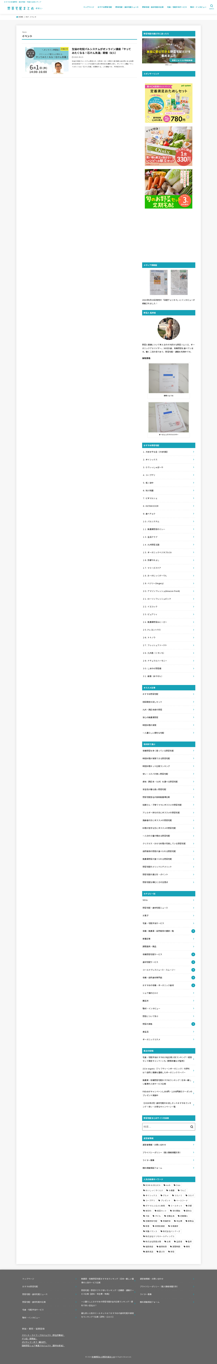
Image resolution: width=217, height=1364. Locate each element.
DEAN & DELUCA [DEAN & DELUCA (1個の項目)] (152, 1185)
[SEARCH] (211, 7)
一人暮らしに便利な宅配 (153, 732)
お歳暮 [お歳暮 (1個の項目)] (172, 1190)
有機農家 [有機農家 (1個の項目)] (174, 1226)
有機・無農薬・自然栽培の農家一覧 (158, 931)
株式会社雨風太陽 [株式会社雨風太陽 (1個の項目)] (153, 1241)
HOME (21, 17)
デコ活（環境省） (29, 1338)
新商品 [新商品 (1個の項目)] (191, 1221)
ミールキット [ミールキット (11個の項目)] (176, 1205)
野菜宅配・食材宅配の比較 (153, 7)
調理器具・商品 (149, 946)
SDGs (145, 900)
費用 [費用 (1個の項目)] (188, 1246)
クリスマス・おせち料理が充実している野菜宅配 (164, 843)
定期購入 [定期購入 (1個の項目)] (184, 1215)
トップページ (88, 7)
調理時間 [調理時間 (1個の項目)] (176, 1246)
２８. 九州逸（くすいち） (154, 653)
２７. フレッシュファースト (155, 645)
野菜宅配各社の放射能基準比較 (156, 797)
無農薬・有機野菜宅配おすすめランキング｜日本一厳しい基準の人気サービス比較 (107, 1280)
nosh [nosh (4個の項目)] (168, 1185)
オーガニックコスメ (151, 1039)
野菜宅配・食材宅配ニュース (127, 7)
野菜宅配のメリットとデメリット (157, 866)
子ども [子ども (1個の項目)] (158, 1215)
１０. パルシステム (151, 521)
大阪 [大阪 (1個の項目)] (147, 1215)
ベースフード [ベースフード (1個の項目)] (182, 1200)
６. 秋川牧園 (148, 490)
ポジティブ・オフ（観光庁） (34, 1342)
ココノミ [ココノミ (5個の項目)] (178, 1195)
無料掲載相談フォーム (152, 1168)
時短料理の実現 (149, 725)
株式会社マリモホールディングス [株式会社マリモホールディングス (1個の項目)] (160, 1236)
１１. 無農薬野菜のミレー (154, 529)
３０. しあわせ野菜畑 (152, 668)
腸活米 (145, 1000)
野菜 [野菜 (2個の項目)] (172, 1251)
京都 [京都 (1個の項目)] (190, 1205)
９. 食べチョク (149, 513)
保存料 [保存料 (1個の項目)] (148, 1210)
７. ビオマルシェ (150, 498)
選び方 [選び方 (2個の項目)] (162, 1251)
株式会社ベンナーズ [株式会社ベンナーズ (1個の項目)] (171, 1231)
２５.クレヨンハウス (152, 629)
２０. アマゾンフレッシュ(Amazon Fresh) (161, 591)
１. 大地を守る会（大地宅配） (156, 451)
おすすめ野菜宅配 (105, 7)
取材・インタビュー (198, 7)
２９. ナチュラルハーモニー (155, 660)
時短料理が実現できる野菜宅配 (156, 758)
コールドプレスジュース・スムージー (159, 969)
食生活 (145, 1031)
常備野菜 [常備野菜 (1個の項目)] (167, 1221)
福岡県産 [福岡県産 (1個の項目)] (149, 1246)
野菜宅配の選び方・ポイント (155, 874)
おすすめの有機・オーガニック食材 (158, 985)
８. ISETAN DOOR (150, 506)
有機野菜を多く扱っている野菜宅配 (158, 750)
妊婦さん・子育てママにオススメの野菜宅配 (162, 804)
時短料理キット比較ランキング (156, 766)
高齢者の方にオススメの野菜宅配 (157, 820)
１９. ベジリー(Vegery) (153, 583)
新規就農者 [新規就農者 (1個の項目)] (160, 1226)
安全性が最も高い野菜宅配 (154, 789)
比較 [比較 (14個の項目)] (169, 1241)
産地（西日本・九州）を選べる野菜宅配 (160, 781)
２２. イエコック (150, 606)
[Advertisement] (168, 235)
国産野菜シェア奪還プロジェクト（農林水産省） (43, 1345)
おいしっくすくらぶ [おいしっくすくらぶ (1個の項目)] (154, 1190)
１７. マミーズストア (152, 567)
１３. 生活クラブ (150, 536)
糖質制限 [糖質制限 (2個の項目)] (163, 1246)
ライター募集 (148, 1160)
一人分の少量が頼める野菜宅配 (156, 835)
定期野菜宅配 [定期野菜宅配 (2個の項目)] (151, 1221)
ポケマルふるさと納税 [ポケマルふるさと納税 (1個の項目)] (155, 1205)
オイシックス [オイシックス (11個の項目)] (151, 1195)
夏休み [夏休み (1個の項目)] (189, 1210)
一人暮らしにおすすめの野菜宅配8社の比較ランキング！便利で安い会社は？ (107, 1303)
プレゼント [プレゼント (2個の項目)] (166, 1200)
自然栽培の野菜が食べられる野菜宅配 (159, 851)
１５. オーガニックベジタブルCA (157, 552)
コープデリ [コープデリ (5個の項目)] (150, 1200)
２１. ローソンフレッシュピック (157, 598)
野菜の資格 (147, 1024)
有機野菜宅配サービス (152, 954)
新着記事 (146, 938)
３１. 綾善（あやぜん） (153, 676)
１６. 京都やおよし (151, 560)
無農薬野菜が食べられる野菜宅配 (157, 859)
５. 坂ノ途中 (148, 482)
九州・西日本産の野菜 (152, 709)
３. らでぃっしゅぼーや (153, 467)
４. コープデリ (149, 475)
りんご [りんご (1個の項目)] (183, 1190)
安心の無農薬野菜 (150, 717)
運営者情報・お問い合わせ (154, 1144)
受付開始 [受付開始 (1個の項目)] (176, 1210)
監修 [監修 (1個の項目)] (190, 1241)
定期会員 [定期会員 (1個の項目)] (170, 1215)
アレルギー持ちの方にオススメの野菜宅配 (161, 812)
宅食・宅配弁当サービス (177, 7)
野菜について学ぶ (150, 1016)
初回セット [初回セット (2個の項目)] (162, 1210)
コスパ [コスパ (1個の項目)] (191, 1195)
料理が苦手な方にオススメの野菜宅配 (159, 828)
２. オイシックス (150, 459)
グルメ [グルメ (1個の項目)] (166, 1195)
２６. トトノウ (149, 637)
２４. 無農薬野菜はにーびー (155, 622)
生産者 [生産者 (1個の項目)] (179, 1241)
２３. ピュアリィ (150, 614)
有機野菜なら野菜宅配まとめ (103, 1356)
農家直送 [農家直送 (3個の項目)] (149, 1251)
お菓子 (145, 915)
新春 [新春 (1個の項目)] (147, 1226)
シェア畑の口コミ (150, 993)
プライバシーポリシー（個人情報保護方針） (162, 1152)
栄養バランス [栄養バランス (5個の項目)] (151, 1231)
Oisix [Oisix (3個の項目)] (178, 1185)
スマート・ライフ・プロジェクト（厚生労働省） (43, 1335)
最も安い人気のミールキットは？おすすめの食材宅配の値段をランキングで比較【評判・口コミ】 (107, 1315)
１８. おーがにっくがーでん (155, 575)
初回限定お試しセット (152, 701)
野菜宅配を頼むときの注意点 (155, 882)
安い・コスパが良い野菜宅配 (155, 773)
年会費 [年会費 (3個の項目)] (179, 1221)
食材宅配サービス (150, 962)
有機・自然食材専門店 (152, 977)
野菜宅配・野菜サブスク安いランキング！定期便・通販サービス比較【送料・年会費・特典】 (107, 1292)
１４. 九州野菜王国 (151, 544)
